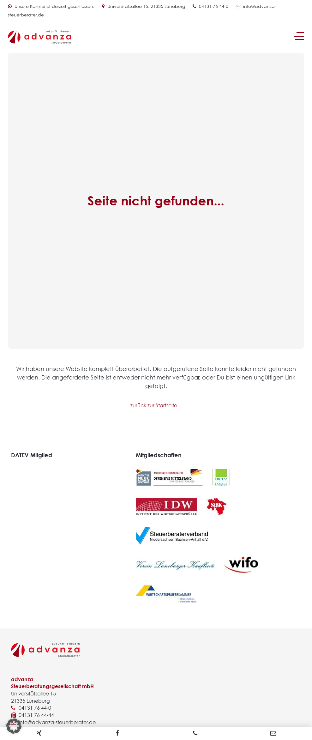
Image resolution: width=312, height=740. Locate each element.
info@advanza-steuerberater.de (57, 722)
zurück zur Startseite (153, 405)
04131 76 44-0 (213, 6)
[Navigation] (299, 36)
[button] (14, 726)
